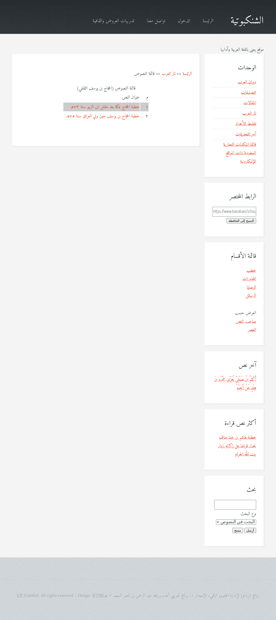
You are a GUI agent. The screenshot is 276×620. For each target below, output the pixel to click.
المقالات (250, 103)
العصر (252, 330)
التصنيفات (248, 93)
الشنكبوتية (247, 21)
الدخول (184, 21)
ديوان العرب (247, 82)
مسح (237, 530)
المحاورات (249, 279)
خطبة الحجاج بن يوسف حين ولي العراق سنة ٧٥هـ (103, 116)
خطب (251, 270)
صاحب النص (246, 321)
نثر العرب (168, 74)
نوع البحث (248, 514)
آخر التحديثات (246, 134)
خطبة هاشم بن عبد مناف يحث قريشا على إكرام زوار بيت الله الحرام (237, 446)
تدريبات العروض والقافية (113, 21)
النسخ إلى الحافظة (241, 221)
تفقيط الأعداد (246, 124)
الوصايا (251, 287)
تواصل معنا (156, 21)
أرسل (250, 530)
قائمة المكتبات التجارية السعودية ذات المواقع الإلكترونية (239, 153)
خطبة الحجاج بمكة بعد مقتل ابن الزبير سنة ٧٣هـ (105, 107)
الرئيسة (208, 21)
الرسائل (251, 296)
